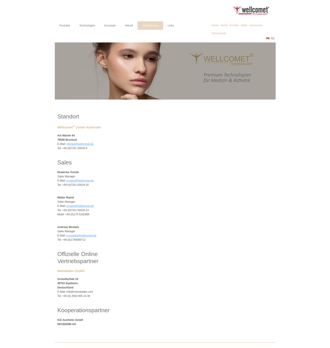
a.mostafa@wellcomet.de (81, 235)
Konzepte (110, 25)
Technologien (87, 25)
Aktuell (129, 25)
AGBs (244, 25)
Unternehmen (150, 25)
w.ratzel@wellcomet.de (80, 180)
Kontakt (234, 25)
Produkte (64, 25)
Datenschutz (218, 33)
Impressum (255, 25)
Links (171, 25)
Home (215, 25)
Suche (224, 25)
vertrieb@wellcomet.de (79, 144)
